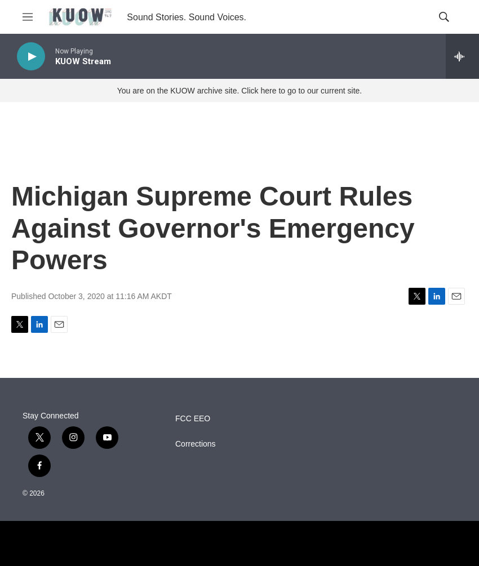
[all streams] (462, 56)
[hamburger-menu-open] (27, 17)
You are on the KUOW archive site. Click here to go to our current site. (239, 90)
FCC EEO (192, 419)
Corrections (195, 444)
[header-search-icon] (444, 17)
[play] (31, 56)
